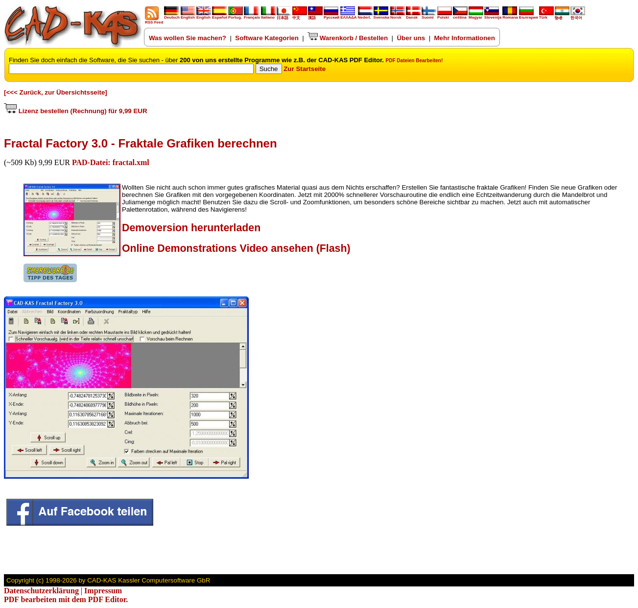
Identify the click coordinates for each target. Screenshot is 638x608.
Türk (546, 16)
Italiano (268, 16)
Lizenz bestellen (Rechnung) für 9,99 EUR (75, 111)
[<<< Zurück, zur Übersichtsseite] (55, 92)
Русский (331, 17)
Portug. (235, 16)
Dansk (413, 16)
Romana (510, 16)
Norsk (397, 16)
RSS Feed (154, 20)
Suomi (429, 16)
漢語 (315, 16)
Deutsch (172, 16)
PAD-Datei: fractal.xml (110, 162)
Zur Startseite (305, 69)
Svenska (381, 16)
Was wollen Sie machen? (187, 38)
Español (219, 16)
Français (252, 16)
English (188, 16)
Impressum (103, 590)
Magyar (476, 16)
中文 (299, 16)
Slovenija (492, 16)
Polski (444, 16)
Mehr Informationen (464, 38)
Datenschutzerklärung (41, 590)
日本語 (284, 16)
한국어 (577, 16)
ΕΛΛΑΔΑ (348, 17)
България (528, 16)
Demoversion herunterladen (191, 228)
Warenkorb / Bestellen (347, 38)
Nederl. (365, 16)
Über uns (411, 38)
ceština (460, 16)
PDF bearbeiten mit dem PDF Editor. (66, 599)
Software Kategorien (267, 38)
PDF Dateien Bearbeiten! (414, 60)
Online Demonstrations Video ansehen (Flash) (236, 248)
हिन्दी (562, 16)
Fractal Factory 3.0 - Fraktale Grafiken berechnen (140, 143)
